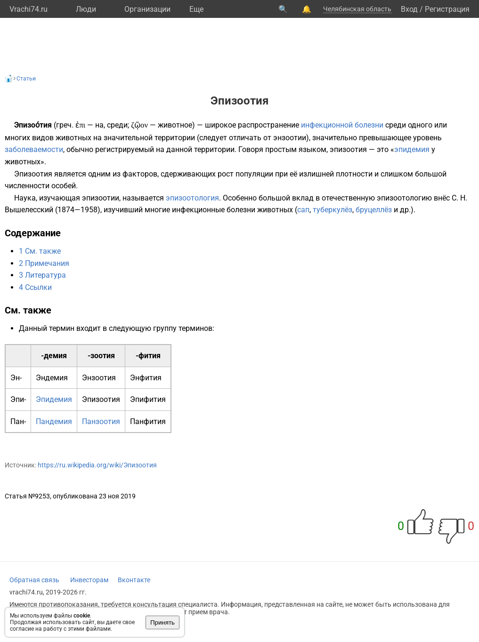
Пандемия (54, 421)
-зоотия (101, 355)
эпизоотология (192, 197)
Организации (147, 9)
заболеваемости (34, 149)
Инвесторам (89, 580)
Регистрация (447, 9)
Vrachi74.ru (28, 9)
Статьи (26, 78)
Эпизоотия (101, 399)
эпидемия (412, 149)
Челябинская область (357, 9)
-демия (54, 355)
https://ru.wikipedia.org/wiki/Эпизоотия (97, 465)
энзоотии (289, 137)
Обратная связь (34, 580)
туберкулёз (332, 209)
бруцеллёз (374, 209)
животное (175, 124)
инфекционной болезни (342, 124)
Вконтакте (134, 580)
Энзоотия (99, 377)
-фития (148, 355)
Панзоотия (101, 421)
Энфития (146, 377)
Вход (409, 9)
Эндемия (52, 377)
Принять (162, 622)
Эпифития (148, 399)
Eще (196, 9)
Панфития (148, 421)
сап (303, 209)
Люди (86, 9)
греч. (64, 124)
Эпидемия (54, 399)
